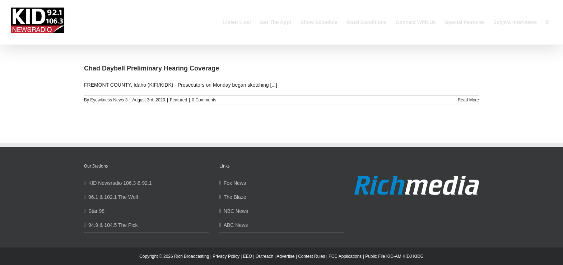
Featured (178, 99)
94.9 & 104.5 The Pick (113, 225)
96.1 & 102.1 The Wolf (113, 197)
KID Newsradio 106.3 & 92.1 (120, 183)
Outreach (264, 256)
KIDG (418, 256)
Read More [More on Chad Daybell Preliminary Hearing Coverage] (468, 99)
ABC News (236, 225)
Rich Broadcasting (191, 256)
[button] (547, 22)
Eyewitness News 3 (108, 99)
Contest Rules (311, 256)
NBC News (236, 211)
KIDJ (407, 256)
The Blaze (235, 197)
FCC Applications (345, 256)
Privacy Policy (226, 256)
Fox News (235, 183)
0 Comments (204, 99)
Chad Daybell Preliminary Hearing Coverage (151, 68)
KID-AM (393, 256)
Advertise (285, 256)
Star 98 (96, 211)
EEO (247, 256)
